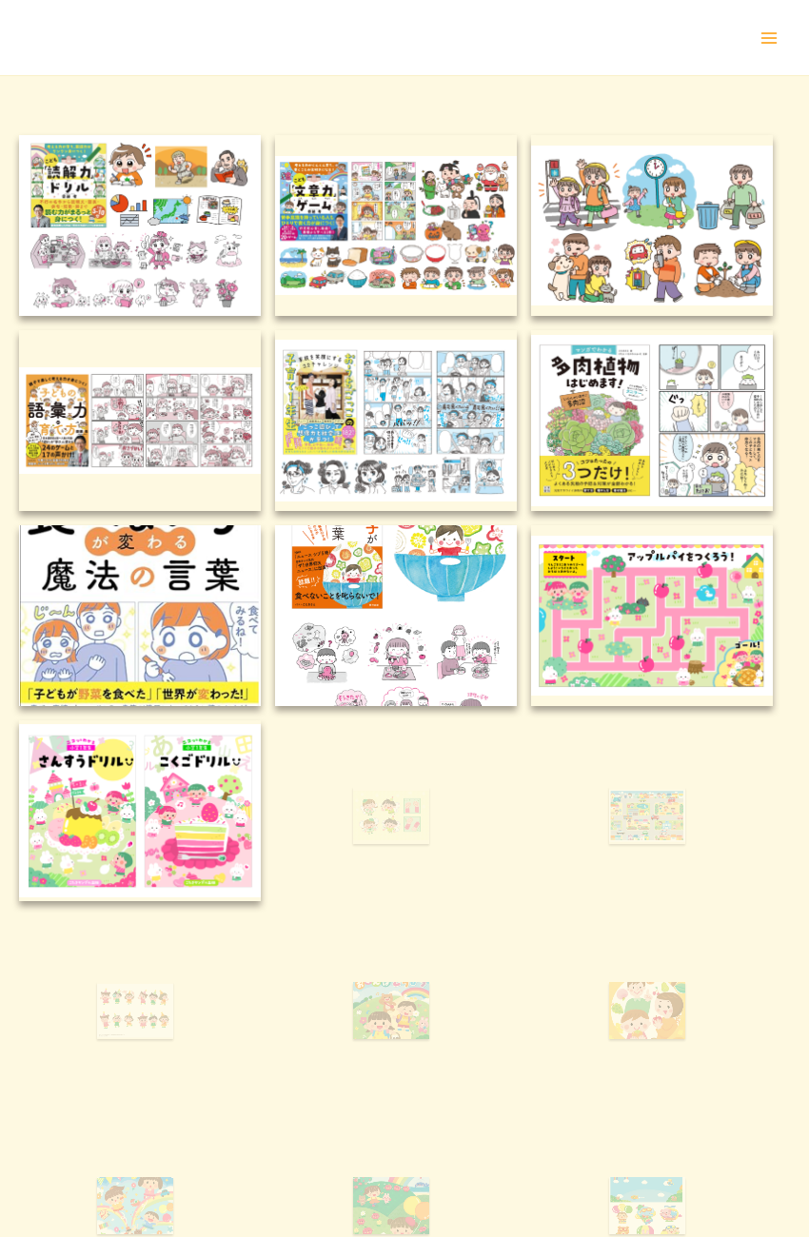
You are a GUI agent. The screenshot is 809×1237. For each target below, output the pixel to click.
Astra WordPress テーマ (523, 1184)
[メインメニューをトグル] (769, 38)
